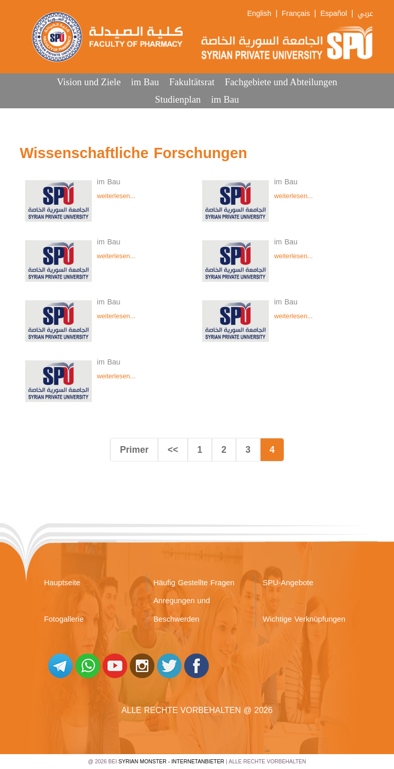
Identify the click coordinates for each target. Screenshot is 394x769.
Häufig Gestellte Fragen (193, 582)
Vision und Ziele (89, 81)
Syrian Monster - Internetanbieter (171, 761)
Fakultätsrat (191, 81)
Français (296, 14)
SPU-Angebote (288, 582)
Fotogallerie (64, 619)
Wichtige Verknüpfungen (304, 619)
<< (173, 449)
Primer (134, 449)
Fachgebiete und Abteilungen (281, 81)
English (259, 14)
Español (333, 14)
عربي (365, 14)
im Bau (145, 81)
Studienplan (178, 99)
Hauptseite (62, 582)
